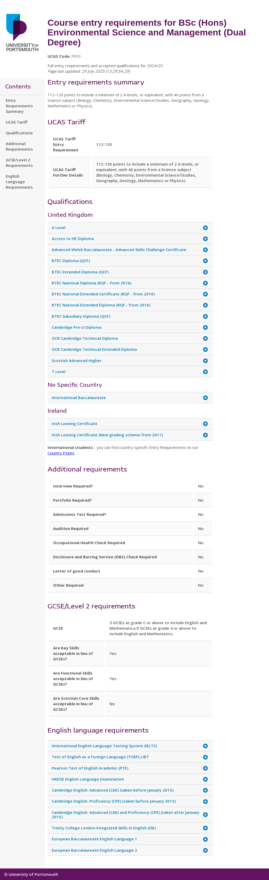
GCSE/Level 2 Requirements (19, 162)
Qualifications (19, 132)
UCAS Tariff (16, 122)
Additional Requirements (19, 146)
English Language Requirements (19, 181)
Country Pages (61, 452)
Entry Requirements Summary (19, 106)
